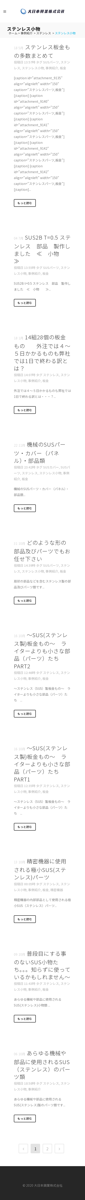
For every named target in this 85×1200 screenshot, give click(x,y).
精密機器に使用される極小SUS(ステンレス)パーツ (40, 869)
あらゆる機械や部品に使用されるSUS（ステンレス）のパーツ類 (42, 1065)
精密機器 (56, 890)
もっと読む (24, 203)
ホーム (13, 33)
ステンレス (43, 33)
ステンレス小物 (33, 68)
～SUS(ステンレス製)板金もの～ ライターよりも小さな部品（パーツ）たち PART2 (42, 650)
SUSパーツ (51, 62)
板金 (63, 68)
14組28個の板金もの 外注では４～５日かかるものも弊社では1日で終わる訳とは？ (42, 352)
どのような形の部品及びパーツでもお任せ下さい (42, 550)
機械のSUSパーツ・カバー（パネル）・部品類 (40, 452)
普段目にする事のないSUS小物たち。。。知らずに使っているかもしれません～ (42, 965)
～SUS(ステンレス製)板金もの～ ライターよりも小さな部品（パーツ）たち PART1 (42, 763)
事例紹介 (26, 33)
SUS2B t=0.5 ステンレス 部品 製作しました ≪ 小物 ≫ (42, 249)
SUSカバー (51, 467)
